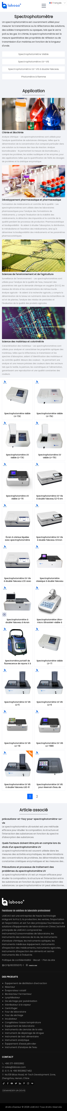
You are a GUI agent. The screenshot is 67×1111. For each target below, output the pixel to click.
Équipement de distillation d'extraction (26, 983)
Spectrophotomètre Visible (33, 54)
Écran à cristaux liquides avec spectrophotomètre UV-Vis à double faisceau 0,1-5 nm (17, 539)
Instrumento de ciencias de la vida (23, 1029)
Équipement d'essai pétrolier (20, 1043)
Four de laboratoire (15, 1011)
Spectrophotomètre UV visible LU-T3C (17, 456)
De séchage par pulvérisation (21, 1001)
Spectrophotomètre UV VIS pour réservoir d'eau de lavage (50, 786)
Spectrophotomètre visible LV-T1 (50, 662)
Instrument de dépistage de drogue (24, 1033)
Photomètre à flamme (33, 76)
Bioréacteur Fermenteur (18, 994)
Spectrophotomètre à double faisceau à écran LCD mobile (17, 621)
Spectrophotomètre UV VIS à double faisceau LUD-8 (17, 786)
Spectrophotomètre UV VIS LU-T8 (17, 744)
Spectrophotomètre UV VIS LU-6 (50, 703)
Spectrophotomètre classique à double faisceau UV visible (49, 580)
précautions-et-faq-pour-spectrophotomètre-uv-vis (32, 821)
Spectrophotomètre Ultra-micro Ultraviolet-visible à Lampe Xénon (50, 621)
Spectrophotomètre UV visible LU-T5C (49, 456)
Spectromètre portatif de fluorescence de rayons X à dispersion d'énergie (17, 662)
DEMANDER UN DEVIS (14, 1090)
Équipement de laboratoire (19, 1026)
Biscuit (36, 960)
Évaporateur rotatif (15, 990)
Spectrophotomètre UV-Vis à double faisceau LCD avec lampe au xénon (17, 580)
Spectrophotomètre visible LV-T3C (17, 415)
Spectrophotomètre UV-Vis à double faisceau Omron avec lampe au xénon (49, 539)
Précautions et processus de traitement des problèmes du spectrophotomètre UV (28, 869)
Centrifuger (11, 1008)
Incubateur (11, 1018)
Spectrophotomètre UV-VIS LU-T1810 (49, 744)
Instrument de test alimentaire (22, 1036)
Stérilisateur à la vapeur (18, 1004)
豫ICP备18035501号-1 (13, 965)
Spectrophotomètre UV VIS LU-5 (17, 703)
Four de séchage (14, 1015)
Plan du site (49, 960)
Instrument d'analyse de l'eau (21, 1047)
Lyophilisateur (12, 997)
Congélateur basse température (23, 1022)
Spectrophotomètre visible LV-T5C (50, 415)
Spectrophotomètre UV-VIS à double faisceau (33, 69)
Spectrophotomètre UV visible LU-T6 (17, 497)
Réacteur (10, 987)
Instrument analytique (17, 1040)
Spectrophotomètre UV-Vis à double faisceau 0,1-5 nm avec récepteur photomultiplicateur (49, 497)
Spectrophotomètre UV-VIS (33, 61)
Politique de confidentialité (16, 960)
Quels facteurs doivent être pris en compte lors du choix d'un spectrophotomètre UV (31, 845)
